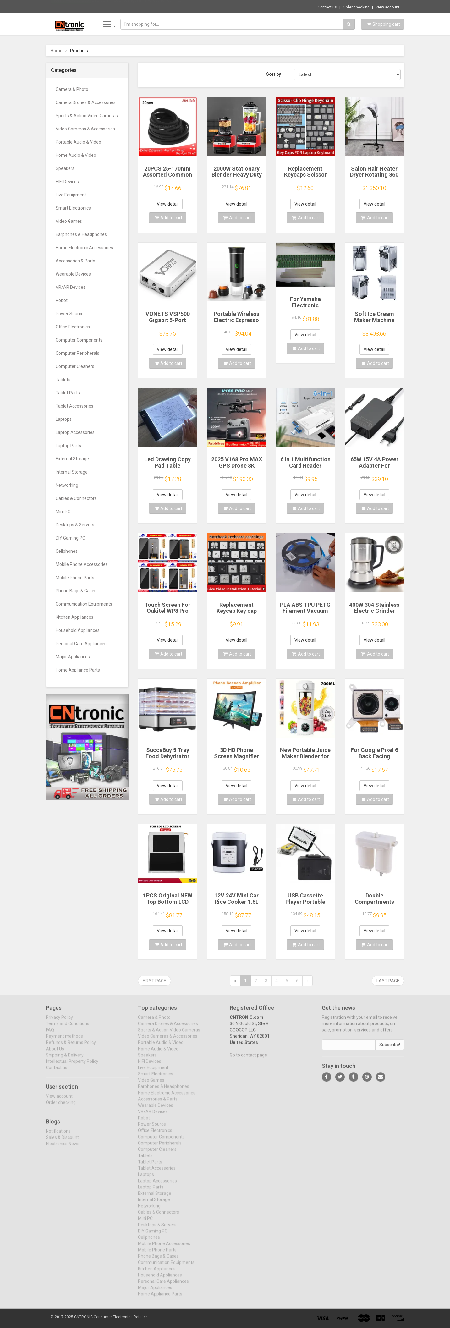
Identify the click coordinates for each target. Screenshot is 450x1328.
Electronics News (63, 1148)
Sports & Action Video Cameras (87, 115)
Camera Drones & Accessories (86, 102)
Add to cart (168, 217)
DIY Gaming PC (70, 538)
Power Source (70, 313)
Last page (387, 980)
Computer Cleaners (75, 366)
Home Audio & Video (76, 155)
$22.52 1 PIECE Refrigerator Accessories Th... (136, 6)
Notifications (58, 1135)
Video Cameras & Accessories (85, 128)
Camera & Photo (72, 89)
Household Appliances (78, 630)
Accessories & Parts (75, 260)
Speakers (65, 168)
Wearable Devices (73, 274)
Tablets (63, 379)
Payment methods (64, 1040)
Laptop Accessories (75, 432)
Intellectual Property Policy (72, 1065)
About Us (55, 1053)
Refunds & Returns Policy (71, 1047)
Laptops (64, 419)
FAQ (50, 1034)
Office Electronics (73, 326)
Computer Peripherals (77, 353)
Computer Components (79, 340)
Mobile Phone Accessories (82, 564)
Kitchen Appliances (74, 617)
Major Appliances (73, 656)
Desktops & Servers (75, 524)
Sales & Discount (62, 1141)
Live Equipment (71, 194)
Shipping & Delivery (65, 1059)
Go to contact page (248, 1059)
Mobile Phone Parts (75, 577)
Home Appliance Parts (78, 669)
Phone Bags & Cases (76, 590)
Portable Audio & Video (78, 142)
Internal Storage (72, 472)
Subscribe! (389, 1049)
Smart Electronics (73, 208)
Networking (67, 485)
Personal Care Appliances (81, 643)
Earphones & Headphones (81, 234)
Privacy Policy (59, 1021)
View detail (167, 203)
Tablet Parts (68, 392)
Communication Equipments (84, 603)
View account (387, 7)
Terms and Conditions (67, 1028)
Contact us (327, 7)
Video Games (69, 221)
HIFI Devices (67, 181)
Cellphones (67, 551)
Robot (62, 300)
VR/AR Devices (70, 287)
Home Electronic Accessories (84, 247)
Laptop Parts (68, 445)
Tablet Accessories (74, 406)
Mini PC (63, 511)
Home (57, 50)
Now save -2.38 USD (70, 6)
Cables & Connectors (76, 498)
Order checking (356, 7)
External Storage (72, 458)
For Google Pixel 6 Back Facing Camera (374, 756)
